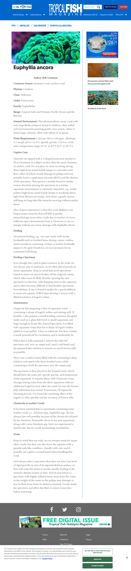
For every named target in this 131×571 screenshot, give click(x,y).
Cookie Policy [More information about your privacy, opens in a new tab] (47, 558)
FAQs (45, 540)
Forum (45, 535)
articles (25, 26)
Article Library (18, 15)
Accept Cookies (98, 566)
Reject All (97, 559)
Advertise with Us (90, 15)
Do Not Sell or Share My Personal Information (97, 552)
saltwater (40, 26)
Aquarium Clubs (106, 15)
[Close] (127, 558)
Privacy (88, 540)
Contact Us (64, 540)
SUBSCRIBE (123, 7)
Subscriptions (35, 15)
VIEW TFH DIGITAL (111, 7)
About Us (119, 15)
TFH (13, 26)
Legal (88, 535)
